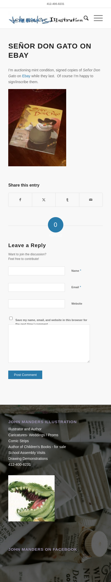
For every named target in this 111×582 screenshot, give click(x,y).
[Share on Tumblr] (67, 200)
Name (76, 271)
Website (76, 303)
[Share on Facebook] (20, 200)
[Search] (84, 18)
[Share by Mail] (91, 200)
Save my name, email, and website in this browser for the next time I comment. (51, 322)
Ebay (26, 76)
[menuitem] (84, 18)
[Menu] (96, 18)
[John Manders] (46, 18)
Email (76, 287)
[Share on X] (43, 200)
